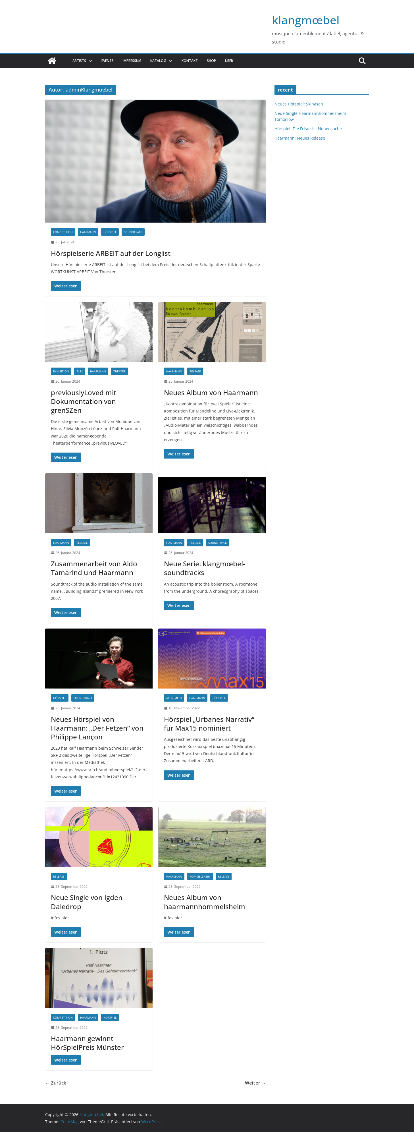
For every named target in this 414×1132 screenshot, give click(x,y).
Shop (211, 60)
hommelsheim (200, 876)
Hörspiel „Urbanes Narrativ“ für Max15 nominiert (209, 723)
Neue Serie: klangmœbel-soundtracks (204, 568)
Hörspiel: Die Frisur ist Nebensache (308, 128)
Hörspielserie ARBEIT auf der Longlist (110, 253)
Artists (79, 60)
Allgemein (174, 698)
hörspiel (109, 232)
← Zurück (55, 1083)
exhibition (61, 371)
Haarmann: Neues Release (299, 138)
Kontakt (190, 60)
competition (63, 232)
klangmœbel (306, 20)
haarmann (88, 232)
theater (119, 371)
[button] (89, 60)
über (229, 60)
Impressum (132, 60)
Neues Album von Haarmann (211, 392)
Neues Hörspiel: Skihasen (298, 104)
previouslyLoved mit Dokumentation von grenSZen (83, 401)
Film (79, 371)
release (195, 371)
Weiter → (255, 1083)
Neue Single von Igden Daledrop (86, 902)
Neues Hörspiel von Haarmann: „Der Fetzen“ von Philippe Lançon (97, 727)
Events (107, 60)
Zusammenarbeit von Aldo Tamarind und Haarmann (94, 568)
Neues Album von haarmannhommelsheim (204, 902)
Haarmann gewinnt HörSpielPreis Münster (87, 1043)
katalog (158, 60)
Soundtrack (133, 232)
